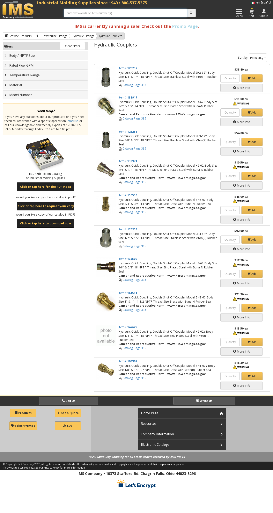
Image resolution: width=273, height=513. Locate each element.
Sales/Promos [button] (23, 426)
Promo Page (185, 26)
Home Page (149, 413)
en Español (261, 2)
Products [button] (23, 413)
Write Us (204, 401)
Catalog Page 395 (132, 85)
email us (73, 121)
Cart (252, 12)
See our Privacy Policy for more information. (60, 467)
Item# (127, 68)
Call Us (68, 401)
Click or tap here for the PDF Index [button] (45, 187)
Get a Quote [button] (68, 413)
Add (252, 78)
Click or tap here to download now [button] (45, 223)
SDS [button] (67, 426)
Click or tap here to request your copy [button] (46, 206)
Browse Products (18, 36)
